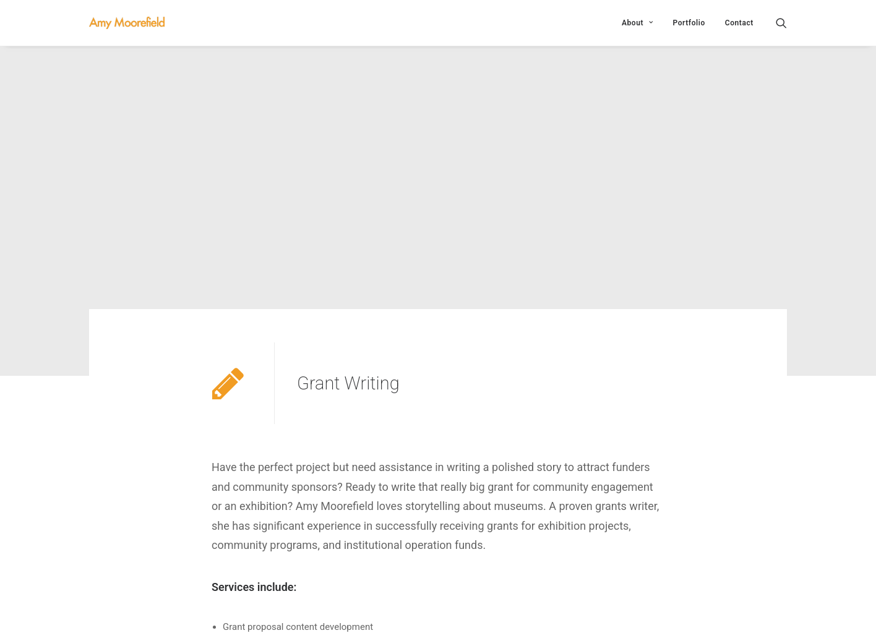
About (637, 23)
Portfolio (688, 23)
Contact (739, 23)
